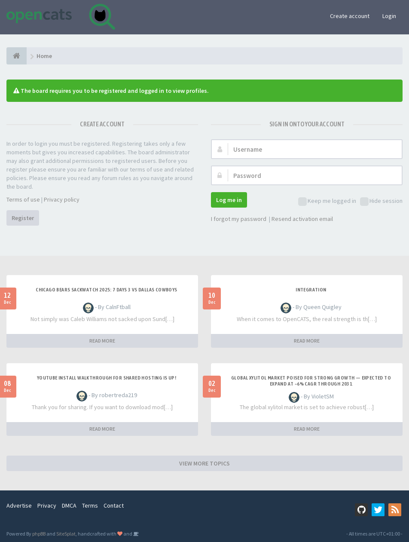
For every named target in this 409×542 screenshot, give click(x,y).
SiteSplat (66, 533)
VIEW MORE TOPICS (204, 463)
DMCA (69, 505)
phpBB (39, 533)
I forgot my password (238, 219)
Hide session (381, 201)
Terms (90, 505)
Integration (311, 290)
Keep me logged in (327, 201)
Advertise (19, 505)
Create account (349, 16)
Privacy (46, 505)
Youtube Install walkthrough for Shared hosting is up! (106, 378)
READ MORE (102, 340)
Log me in (229, 200)
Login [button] (389, 16)
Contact (114, 505)
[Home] (16, 55)
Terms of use (23, 199)
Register (23, 218)
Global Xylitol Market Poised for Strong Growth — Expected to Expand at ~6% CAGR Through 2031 (311, 381)
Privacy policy (61, 199)
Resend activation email (302, 219)
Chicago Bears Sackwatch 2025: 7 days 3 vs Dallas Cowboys (106, 290)
